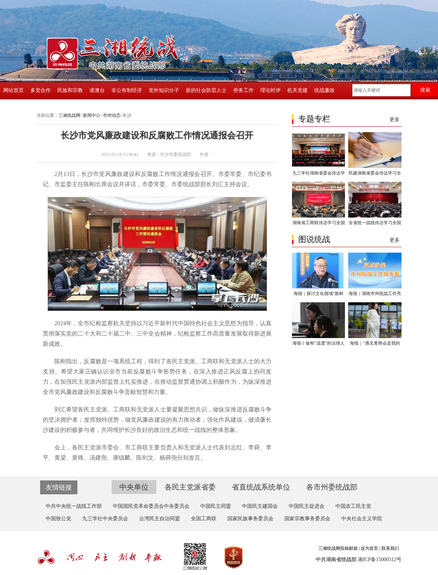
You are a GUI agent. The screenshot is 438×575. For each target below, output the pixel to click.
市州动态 (111, 115)
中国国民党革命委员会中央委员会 (151, 506)
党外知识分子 (164, 90)
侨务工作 (243, 90)
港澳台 (97, 90)
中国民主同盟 (215, 506)
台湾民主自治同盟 (159, 518)
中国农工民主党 (353, 506)
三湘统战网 (69, 115)
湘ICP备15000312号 (380, 559)
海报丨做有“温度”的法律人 (318, 343)
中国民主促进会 (306, 506)
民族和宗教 (70, 90)
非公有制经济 (126, 90)
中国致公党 (58, 518)
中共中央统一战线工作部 (74, 506)
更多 (394, 119)
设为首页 (369, 548)
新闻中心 (91, 115)
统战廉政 (324, 90)
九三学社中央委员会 (105, 518)
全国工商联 (203, 518)
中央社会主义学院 (361, 518)
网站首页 (13, 90)
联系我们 (390, 548)
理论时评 (270, 90)
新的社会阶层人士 (206, 90)
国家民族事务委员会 (250, 518)
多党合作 (40, 90)
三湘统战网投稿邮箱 (338, 548)
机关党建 (297, 90)
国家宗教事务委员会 (307, 518)
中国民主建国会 (260, 506)
